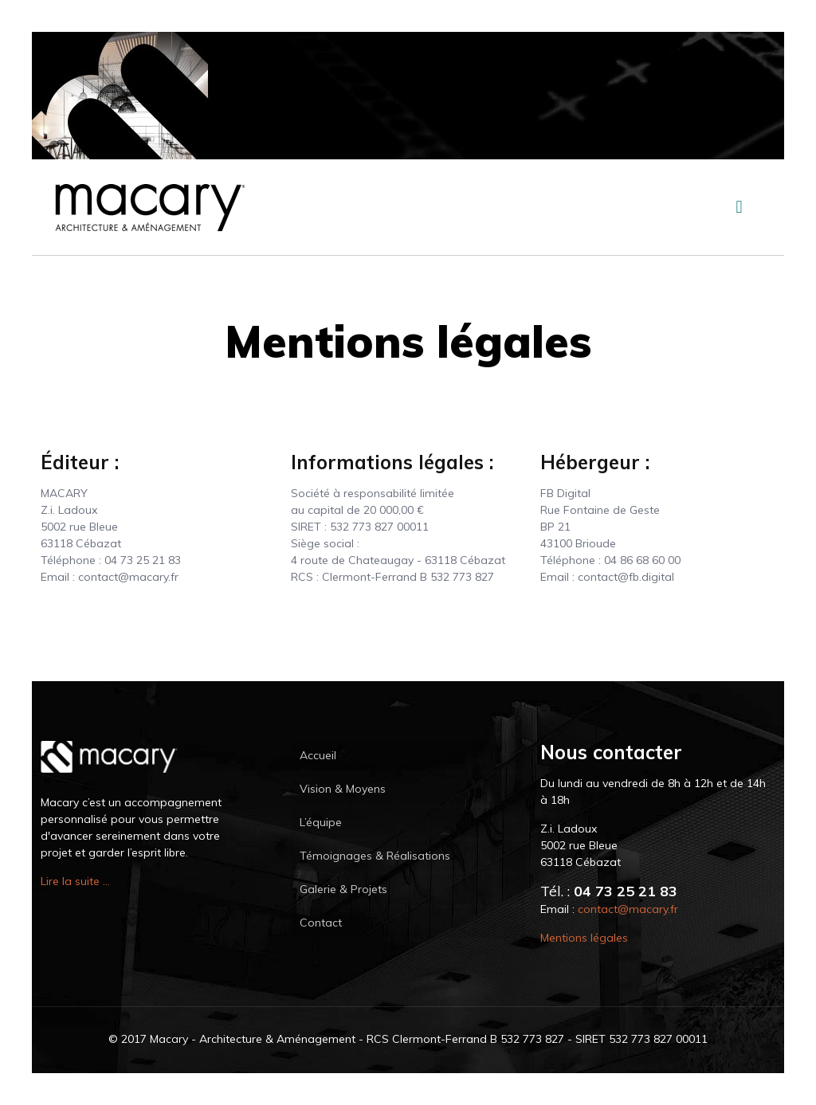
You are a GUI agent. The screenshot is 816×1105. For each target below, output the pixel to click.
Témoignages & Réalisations (375, 855)
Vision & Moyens (343, 789)
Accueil (318, 755)
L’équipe (321, 822)
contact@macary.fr (628, 909)
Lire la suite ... (75, 881)
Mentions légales (584, 938)
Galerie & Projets (343, 889)
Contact (321, 922)
